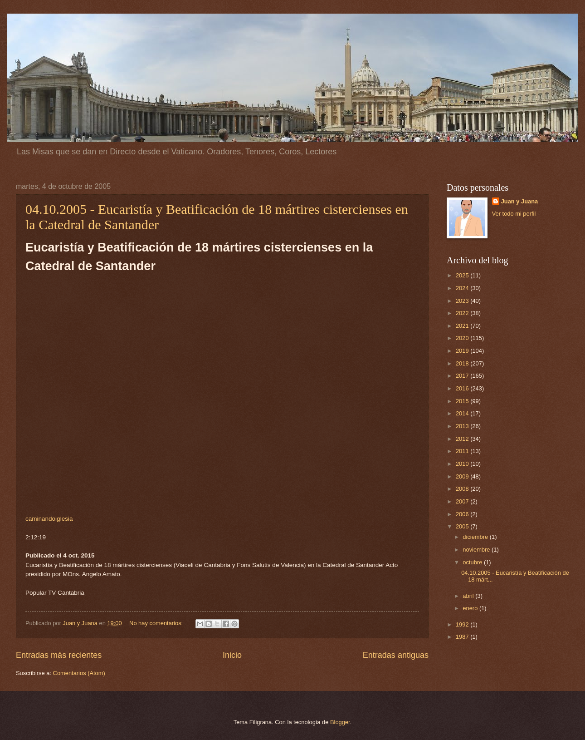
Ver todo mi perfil (514, 213)
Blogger (340, 722)
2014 (463, 413)
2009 (463, 476)
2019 (463, 350)
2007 (463, 501)
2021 (463, 325)
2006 (463, 514)
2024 (463, 288)
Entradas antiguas (396, 655)
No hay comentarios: (157, 623)
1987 (463, 636)
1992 (463, 624)
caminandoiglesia (49, 518)
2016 (463, 388)
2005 (463, 526)
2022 (463, 313)
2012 (463, 438)
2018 (463, 363)
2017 (463, 375)
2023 (463, 300)
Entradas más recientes (59, 655)
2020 (463, 338)
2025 (463, 275)
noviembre (477, 549)
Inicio (232, 655)
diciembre (476, 536)
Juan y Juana (519, 201)
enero (471, 608)
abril (469, 595)
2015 (463, 401)
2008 (463, 488)
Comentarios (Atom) (79, 673)
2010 (463, 463)
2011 (463, 451)
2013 (463, 426)
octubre (473, 562)
